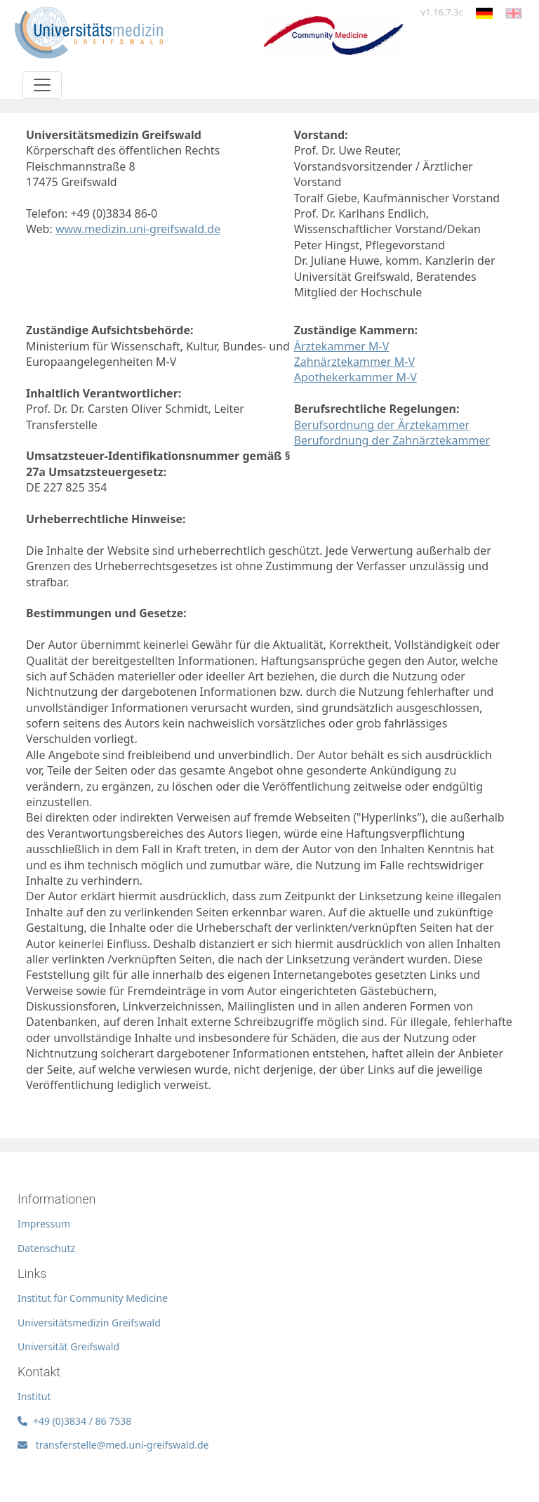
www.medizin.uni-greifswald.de (137, 229)
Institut (34, 1396)
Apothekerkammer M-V (355, 377)
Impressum (44, 1223)
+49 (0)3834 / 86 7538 (74, 1421)
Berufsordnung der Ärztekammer (382, 425)
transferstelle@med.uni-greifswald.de (113, 1444)
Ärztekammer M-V (342, 346)
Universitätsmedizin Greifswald (89, 1322)
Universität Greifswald (68, 1346)
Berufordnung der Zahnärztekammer (392, 440)
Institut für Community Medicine (93, 1298)
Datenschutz (46, 1248)
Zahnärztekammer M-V (354, 361)
